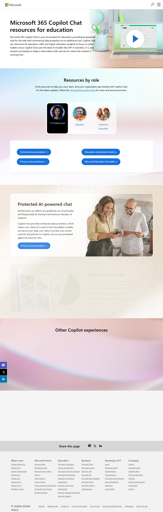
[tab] (57, 114)
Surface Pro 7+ (16, 482)
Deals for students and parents (69, 490)
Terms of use (95, 503)
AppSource (109, 482)
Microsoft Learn (110, 472)
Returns (37, 472)
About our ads (142, 503)
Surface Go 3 (15, 475)
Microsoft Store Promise (43, 486)
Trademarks (129, 503)
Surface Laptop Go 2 (18, 461)
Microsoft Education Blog (82, 90)
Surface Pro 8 (16, 465)
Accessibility (132, 482)
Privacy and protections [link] (32, 161)
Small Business (87, 486)
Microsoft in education (66, 461)
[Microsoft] (13, 5)
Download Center (41, 465)
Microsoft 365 (86, 472)
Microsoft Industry (88, 482)
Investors (131, 475)
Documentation (110, 468)
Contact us (65, 503)
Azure (107, 461)
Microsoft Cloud (87, 461)
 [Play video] (135, 38)
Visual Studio (109, 486)
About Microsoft (134, 465)
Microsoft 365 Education (66, 472)
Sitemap (42, 503)
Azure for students (64, 493)
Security (131, 486)
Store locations (40, 479)
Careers (131, 461)
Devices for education (65, 465)
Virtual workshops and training (45, 482)
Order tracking (40, 475)
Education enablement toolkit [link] (99, 151)
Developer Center (111, 465)
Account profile (40, 461)
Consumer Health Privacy (112, 503)
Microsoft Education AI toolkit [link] (100, 161)
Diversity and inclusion (136, 479)
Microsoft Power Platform (91, 475)
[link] (3, 365)
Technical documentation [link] (32, 151)
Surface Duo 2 (16, 479)
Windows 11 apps (17, 486)
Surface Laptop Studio (19, 468)
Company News (134, 468)
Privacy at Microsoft (135, 472)
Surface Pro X (16, 472)
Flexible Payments (41, 490)
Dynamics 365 (87, 468)
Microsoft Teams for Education (69, 468)
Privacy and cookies (79, 503)
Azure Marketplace (112, 479)
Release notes (52, 503)
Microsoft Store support (43, 468)
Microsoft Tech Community (114, 475)
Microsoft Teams (88, 479)
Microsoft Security (88, 465)
